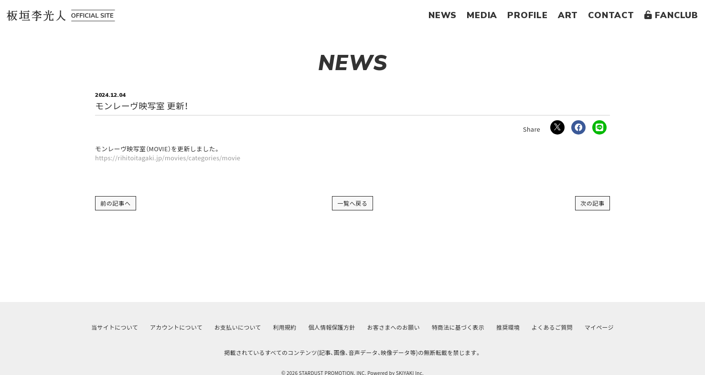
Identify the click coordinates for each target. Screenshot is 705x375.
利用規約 (282, 327)
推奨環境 (511, 327)
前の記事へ (115, 203)
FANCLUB (671, 15)
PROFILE (527, 15)
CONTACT (611, 15)
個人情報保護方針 (331, 327)
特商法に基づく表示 (460, 327)
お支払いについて (234, 327)
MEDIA (482, 15)
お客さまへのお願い (394, 327)
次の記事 (592, 203)
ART (568, 15)
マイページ (605, 327)
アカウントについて (171, 327)
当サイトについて (108, 327)
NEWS (442, 15)
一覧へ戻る (352, 203)
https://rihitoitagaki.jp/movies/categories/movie (167, 158)
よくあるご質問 (557, 327)
